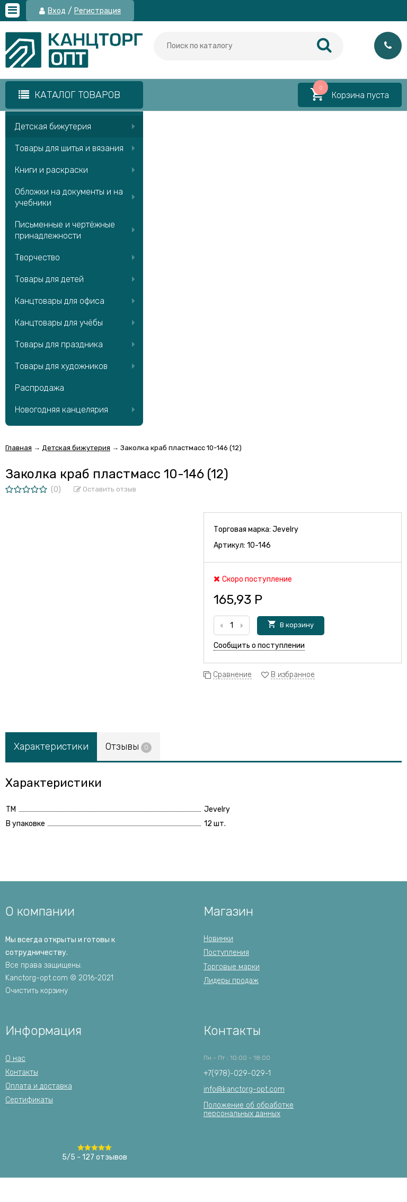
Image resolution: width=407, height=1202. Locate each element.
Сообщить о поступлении (259, 645)
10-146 (259, 545)
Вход (57, 11)
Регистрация (97, 11)
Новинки (218, 938)
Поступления (226, 952)
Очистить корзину (36, 990)
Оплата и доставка (38, 1086)
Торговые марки (232, 966)
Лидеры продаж (231, 980)
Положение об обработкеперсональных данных (249, 1109)
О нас (15, 1058)
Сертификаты (29, 1099)
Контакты (21, 1072)
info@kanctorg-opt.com (244, 1089)
